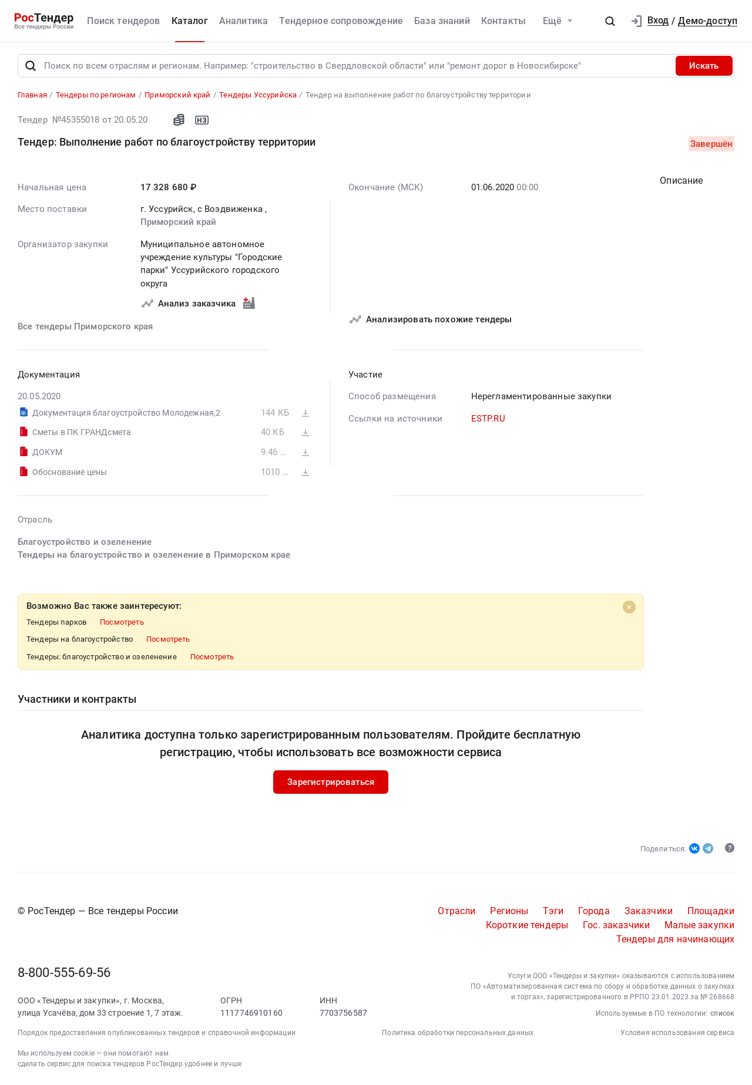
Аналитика (243, 20)
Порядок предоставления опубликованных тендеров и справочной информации (157, 1033)
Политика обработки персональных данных (457, 1033)
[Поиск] (30, 66)
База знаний (442, 20)
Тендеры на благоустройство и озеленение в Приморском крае (154, 555)
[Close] (628, 607)
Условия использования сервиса (677, 1033)
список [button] (722, 1014)
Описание (681, 181)
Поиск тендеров (123, 20)
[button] (609, 21)
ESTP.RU (488, 419)
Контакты (503, 20)
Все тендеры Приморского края (85, 327)
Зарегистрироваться (330, 782)
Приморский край (178, 223)
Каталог (190, 20)
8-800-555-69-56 (64, 973)
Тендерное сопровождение (341, 20)
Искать (704, 66)
